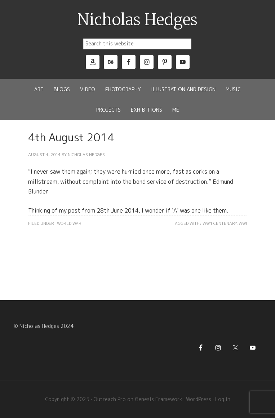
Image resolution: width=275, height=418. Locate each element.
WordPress (198, 399)
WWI (243, 223)
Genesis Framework (158, 399)
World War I (70, 223)
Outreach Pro (109, 399)
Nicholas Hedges (137, 20)
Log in (222, 399)
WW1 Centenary (219, 223)
